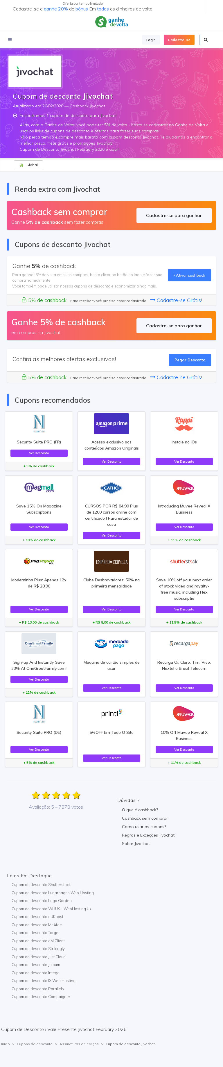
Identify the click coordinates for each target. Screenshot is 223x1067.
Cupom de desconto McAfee (37, 924)
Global (28, 165)
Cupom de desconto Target (36, 932)
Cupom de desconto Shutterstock (41, 884)
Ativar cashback (189, 275)
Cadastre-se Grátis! (176, 300)
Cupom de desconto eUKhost (37, 916)
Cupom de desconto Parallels (38, 988)
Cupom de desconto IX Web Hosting (43, 980)
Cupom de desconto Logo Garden (42, 900)
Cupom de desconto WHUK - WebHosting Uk (51, 908)
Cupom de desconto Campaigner (41, 996)
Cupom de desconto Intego (36, 972)
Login (151, 40)
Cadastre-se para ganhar (174, 215)
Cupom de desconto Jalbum (36, 964)
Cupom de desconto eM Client (38, 940)
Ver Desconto (39, 453)
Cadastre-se (179, 40)
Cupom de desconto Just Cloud (39, 956)
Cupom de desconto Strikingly (38, 948)
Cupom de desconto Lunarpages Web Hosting (53, 892)
